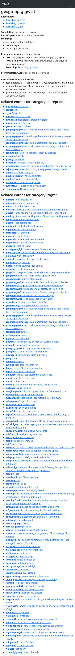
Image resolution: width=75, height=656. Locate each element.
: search (13, 358)
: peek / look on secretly (22, 345)
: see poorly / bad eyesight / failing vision (31, 384)
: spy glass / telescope (20, 378)
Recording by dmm (15, 19)
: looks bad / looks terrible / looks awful (34, 397)
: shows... (16, 444)
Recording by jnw (14, 26)
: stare (16, 331)
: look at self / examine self (25, 239)
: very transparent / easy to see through (34, 625)
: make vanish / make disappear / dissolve (37, 282)
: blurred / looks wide (24, 278)
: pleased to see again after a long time (32, 506)
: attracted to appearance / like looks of (31, 619)
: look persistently (20, 404)
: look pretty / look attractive (28, 629)
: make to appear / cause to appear (33, 453)
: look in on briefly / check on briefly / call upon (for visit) (40, 447)
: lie (11, 109)
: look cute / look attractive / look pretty (35, 632)
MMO (5, 4)
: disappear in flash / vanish (26, 302)
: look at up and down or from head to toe (36, 391)
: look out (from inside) (22, 582)
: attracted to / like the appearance (28, 622)
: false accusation (23, 175)
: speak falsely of (19, 172)
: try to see (17, 612)
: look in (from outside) (23, 546)
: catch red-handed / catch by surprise (31, 152)
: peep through (19, 556)
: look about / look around (22, 219)
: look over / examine (20, 371)
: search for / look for (22, 202)
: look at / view (18, 236)
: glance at (18, 262)
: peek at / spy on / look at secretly (28, 348)
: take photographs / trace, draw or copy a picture (38, 420)
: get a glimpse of (20, 559)
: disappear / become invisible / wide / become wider (38, 272)
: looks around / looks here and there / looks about (37, 209)
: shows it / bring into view (24, 434)
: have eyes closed (20, 572)
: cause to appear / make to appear (32, 450)
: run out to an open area (24, 411)
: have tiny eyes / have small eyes (31, 249)
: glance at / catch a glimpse (27, 351)
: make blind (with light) (26, 430)
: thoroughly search (25, 490)
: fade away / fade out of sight (30, 295)
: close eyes (18, 569)
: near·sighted (17, 338)
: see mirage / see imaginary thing (32, 579)
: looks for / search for (22, 364)
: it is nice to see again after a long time (33, 510)
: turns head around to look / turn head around (38, 252)
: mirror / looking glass (24, 242)
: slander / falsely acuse (23, 182)
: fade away (20, 255)
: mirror (17, 553)
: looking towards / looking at (24, 265)
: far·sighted (17, 232)
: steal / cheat (18, 123)
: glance (18, 387)
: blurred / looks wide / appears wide (31, 275)
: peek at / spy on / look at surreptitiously (32, 341)
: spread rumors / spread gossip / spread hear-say (39, 165)
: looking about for (21, 229)
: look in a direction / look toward (27, 259)
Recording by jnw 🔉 (28, 67)
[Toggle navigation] (69, 4)
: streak (17, 523)
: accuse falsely (22, 179)
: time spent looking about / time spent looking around (39, 216)
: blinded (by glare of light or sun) (27, 529)
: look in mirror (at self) (24, 549)
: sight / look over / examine (24, 368)
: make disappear (20, 269)
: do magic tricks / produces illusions (37, 142)
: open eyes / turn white (23, 596)
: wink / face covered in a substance (29, 374)
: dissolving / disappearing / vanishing (35, 285)
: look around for (19, 199)
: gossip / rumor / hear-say (25, 162)
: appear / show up (20, 437)
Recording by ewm (15, 23)
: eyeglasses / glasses (24, 592)
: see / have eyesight (22, 477)
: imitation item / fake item (26, 185)
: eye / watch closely (25, 586)
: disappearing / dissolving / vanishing (34, 288)
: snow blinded (22, 652)
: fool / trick (18, 116)
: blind (16, 483)
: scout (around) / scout (22, 487)
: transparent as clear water (28, 576)
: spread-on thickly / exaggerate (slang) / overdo (37, 169)
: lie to (17, 106)
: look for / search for (20, 206)
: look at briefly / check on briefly (27, 457)
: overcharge (20, 189)
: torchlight (21, 566)
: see (12, 473)
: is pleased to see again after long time (32, 516)
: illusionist (21, 401)
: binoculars (16, 381)
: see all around (19, 520)
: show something (21, 407)
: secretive (15, 159)
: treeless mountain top (24, 394)
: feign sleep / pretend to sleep (27, 119)
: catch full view (20, 642)
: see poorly (16, 648)
